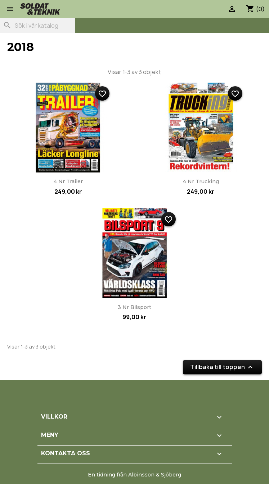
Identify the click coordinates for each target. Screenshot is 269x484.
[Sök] (37, 25)
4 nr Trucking (201, 181)
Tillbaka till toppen (222, 367)
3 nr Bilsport (134, 307)
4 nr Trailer (68, 181)
